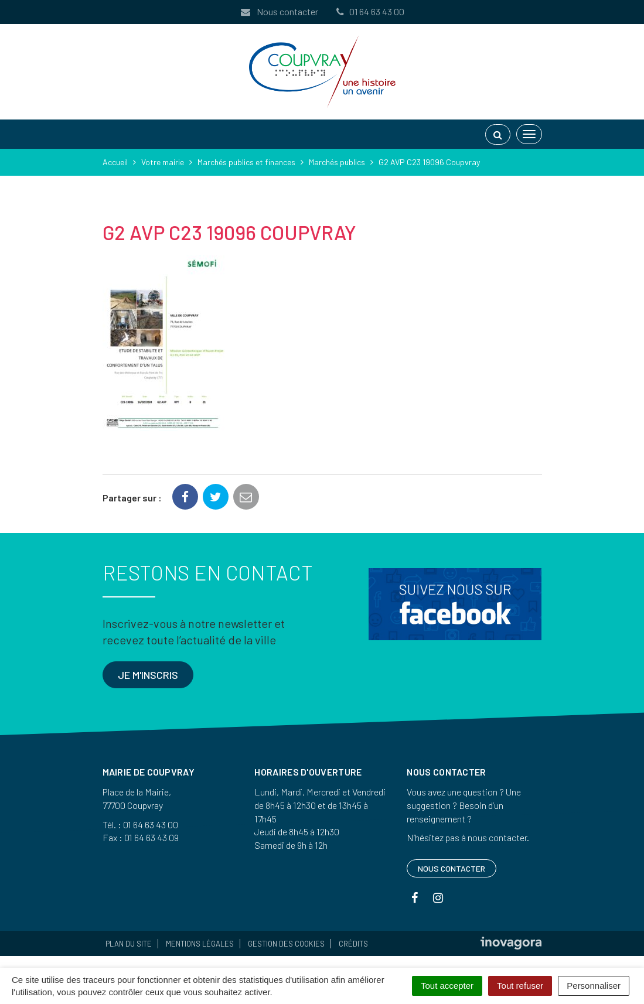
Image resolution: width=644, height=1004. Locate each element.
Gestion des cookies (286, 943)
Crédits (353, 943)
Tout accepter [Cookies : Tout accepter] (447, 986)
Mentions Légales (200, 943)
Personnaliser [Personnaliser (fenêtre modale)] (594, 986)
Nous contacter (279, 11)
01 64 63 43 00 (370, 11)
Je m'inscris (148, 674)
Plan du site (128, 943)
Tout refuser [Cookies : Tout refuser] (520, 986)
